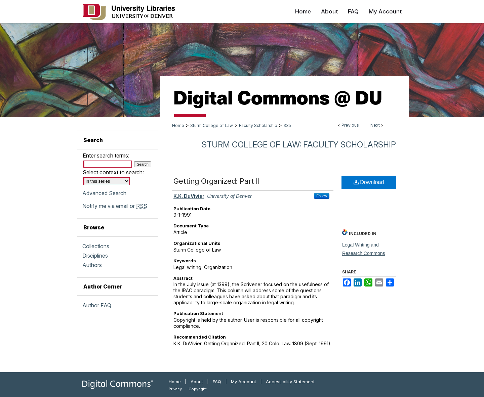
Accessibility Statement (290, 381)
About (197, 381)
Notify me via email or (114, 206)
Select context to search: (113, 172)
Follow (321, 196)
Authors (92, 265)
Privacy (175, 389)
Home (178, 125)
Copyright (198, 389)
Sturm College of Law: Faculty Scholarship (299, 144)
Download (369, 182)
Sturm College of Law (211, 125)
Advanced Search (104, 193)
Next (375, 125)
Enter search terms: (106, 155)
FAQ (217, 381)
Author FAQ (96, 305)
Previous (350, 125)
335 (287, 125)
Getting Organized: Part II (216, 181)
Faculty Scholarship (258, 125)
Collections (95, 246)
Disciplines (95, 255)
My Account (243, 381)
